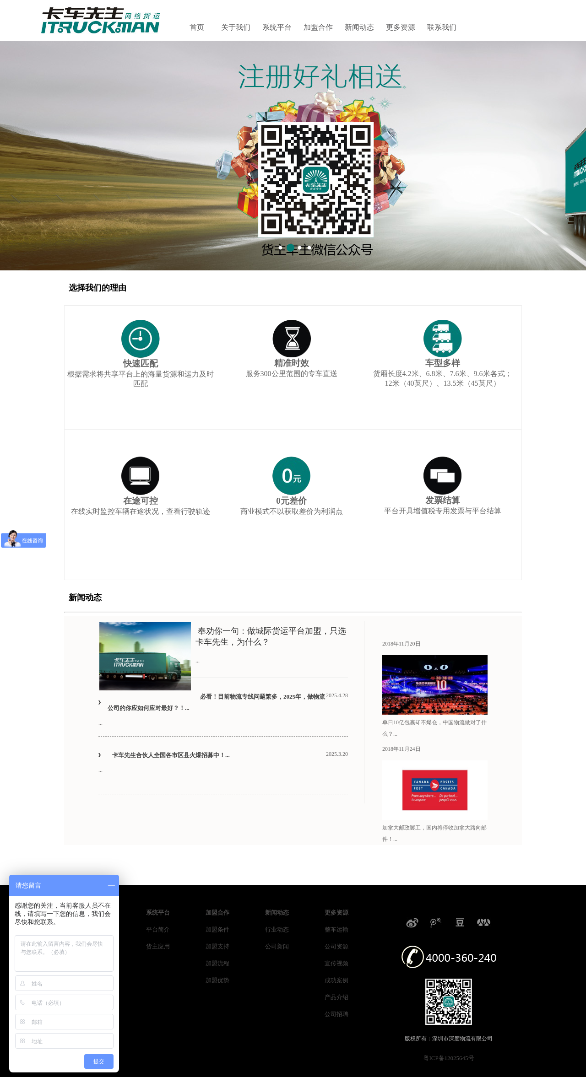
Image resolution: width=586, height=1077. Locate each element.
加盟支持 (217, 946)
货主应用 (158, 946)
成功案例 (336, 980)
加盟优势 (217, 980)
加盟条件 (217, 929)
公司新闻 (277, 946)
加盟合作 (318, 27)
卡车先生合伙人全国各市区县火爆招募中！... (171, 755)
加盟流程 (217, 963)
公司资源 (336, 946)
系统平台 (277, 27)
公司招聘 (336, 1014)
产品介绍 (336, 997)
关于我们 (235, 27)
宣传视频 (336, 963)
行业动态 (277, 929)
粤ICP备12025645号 (448, 1058)
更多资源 (400, 27)
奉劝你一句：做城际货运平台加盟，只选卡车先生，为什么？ (270, 636)
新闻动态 (359, 27)
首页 (197, 27)
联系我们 (441, 27)
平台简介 (158, 929)
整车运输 (336, 929)
